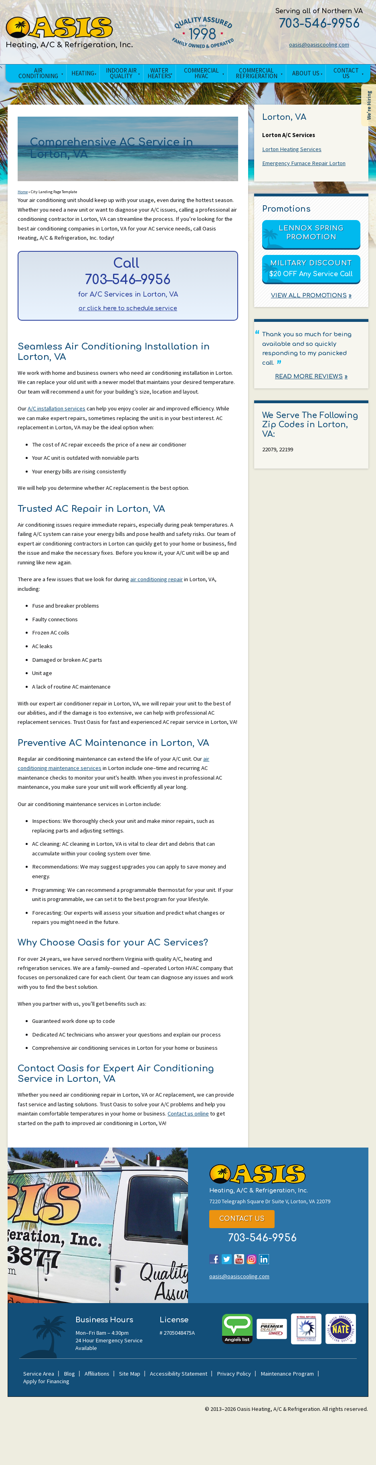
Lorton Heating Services (292, 150)
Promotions (286, 209)
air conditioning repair (161, 601)
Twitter (227, 1301)
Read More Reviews (309, 379)
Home (23, 193)
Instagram (252, 1301)
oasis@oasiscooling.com (313, 44)
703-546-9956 (313, 23)
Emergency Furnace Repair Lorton (305, 164)
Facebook (214, 1301)
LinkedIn (264, 1301)
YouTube (239, 1301)
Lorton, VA (284, 117)
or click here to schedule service (128, 313)
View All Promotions (308, 296)
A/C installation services (58, 426)
